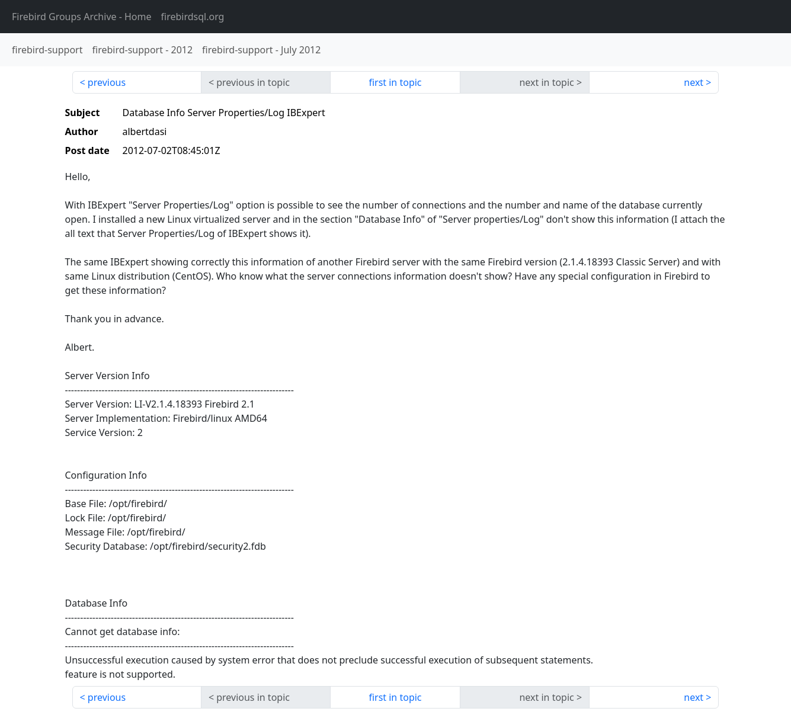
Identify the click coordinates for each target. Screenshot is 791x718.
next (693, 82)
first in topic (395, 82)
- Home (82, 16)
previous (107, 82)
